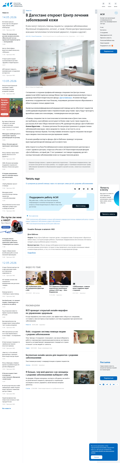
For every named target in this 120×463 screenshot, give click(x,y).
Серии (28, 348)
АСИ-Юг (28, 36)
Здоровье (72, 36)
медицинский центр (82, 219)
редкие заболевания (53, 221)
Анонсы (28, 365)
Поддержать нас (105, 45)
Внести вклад (80, 206)
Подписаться (108, 51)
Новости (28, 10)
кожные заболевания (54, 219)
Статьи (28, 388)
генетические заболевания (38, 219)
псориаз (91, 219)
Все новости (6, 408)
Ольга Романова (36, 36)
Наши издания (104, 43)
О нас (102, 27)
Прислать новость (106, 37)
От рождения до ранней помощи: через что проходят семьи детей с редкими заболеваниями (59, 183)
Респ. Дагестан (33, 216)
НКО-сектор (36, 293)
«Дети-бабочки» (65, 98)
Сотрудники (104, 32)
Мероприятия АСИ (106, 35)
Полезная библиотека (107, 40)
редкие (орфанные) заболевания (36, 221)
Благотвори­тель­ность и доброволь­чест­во (55, 36)
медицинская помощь (68, 219)
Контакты (103, 30)
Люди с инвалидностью (45, 348)
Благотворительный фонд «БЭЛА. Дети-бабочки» (45, 223)
